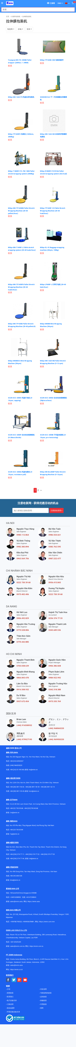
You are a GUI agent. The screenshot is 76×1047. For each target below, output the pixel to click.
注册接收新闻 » (56, 521)
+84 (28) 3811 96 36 (17, 797)
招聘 (41, 1018)
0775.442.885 (23, 652)
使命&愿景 (11, 1018)
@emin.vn (15, 844)
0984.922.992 (55, 688)
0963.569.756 (23, 569)
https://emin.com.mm (47, 932)
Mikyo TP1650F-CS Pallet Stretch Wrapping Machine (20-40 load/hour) (54, 212)
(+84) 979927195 (24, 749)
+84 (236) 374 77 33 (48, 864)
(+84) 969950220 (56, 749)
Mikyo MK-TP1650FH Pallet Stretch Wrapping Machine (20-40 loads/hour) (22, 290)
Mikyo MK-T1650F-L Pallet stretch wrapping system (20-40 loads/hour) (21, 251)
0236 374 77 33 (55, 628)
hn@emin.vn (33, 780)
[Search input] (36, 9)
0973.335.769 (55, 711)
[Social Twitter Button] (14, 990)
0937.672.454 (23, 711)
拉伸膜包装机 (26, 16)
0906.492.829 (23, 628)
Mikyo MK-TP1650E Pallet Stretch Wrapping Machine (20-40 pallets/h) (22, 330)
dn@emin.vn (33, 869)
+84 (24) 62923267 (16, 771)
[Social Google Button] (19, 990)
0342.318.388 (55, 700)
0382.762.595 (55, 557)
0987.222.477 (55, 569)
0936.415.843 (55, 592)
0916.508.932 (23, 700)
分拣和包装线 (15, 16)
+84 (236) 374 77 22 (32, 864)
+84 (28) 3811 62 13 (48, 797)
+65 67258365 (31, 907)
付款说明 (43, 999)
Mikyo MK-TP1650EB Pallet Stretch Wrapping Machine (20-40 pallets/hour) (22, 212)
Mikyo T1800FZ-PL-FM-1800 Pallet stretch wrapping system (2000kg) (21, 172)
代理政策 (43, 1014)
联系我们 (10, 1007)
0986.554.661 (55, 545)
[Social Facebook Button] (8, 990)
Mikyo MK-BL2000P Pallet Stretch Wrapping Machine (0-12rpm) (52, 482)
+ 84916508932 (15, 907)
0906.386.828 (55, 676)
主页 (7, 16)
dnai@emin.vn (15, 890)
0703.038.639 (23, 676)
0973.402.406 (23, 604)
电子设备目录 (12, 1010)
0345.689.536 (55, 640)
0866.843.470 (23, 688)
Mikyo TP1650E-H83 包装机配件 (53, 60)
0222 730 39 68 (23, 592)
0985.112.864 (23, 545)
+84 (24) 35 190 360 (17, 780)
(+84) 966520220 (16, 775)
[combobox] (36, 9)
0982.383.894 (23, 557)
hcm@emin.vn (34, 801)
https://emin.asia (34, 911)
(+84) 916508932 (24, 735)
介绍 (8, 999)
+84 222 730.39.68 (16, 818)
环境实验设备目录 (13, 1022)
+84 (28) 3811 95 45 (17, 801)
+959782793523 (16, 932)
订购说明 (10, 1014)
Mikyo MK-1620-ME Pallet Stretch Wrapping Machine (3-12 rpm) (53, 369)
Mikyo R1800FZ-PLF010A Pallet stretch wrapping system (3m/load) (53, 172)
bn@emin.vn (14, 823)
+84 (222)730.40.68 (31, 818)
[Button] (2, 3)
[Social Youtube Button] (25, 990)
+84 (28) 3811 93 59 (32, 797)
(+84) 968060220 (56, 738)
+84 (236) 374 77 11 (17, 864)
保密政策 (10, 1003)
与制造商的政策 (46, 1003)
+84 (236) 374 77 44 (17, 869)
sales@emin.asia (16, 911)
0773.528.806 (23, 640)
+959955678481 (28, 932)
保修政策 (43, 1010)
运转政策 (43, 1007)
